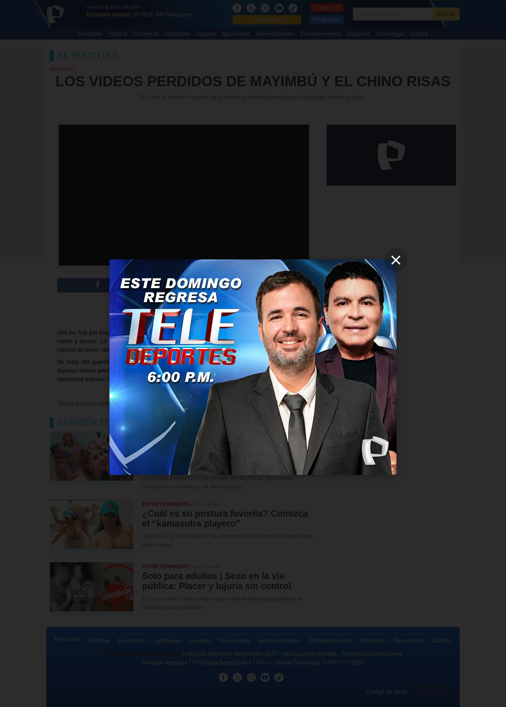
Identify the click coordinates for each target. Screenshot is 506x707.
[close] (395, 260)
